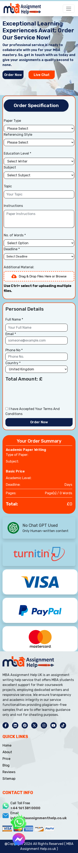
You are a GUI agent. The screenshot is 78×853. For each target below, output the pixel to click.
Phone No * (14, 350)
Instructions (13, 206)
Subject (10, 168)
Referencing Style (18, 135)
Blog (6, 765)
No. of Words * (15, 235)
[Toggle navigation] (68, 8)
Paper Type (12, 121)
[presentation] (37, 395)
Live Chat (42, 75)
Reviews (8, 772)
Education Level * (17, 154)
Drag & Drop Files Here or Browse (39, 276)
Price (6, 759)
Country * (13, 363)
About (7, 752)
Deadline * (12, 249)
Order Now (13, 75)
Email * (10, 334)
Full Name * (14, 320)
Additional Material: (19, 267)
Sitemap (8, 779)
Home (6, 745)
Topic (8, 186)
